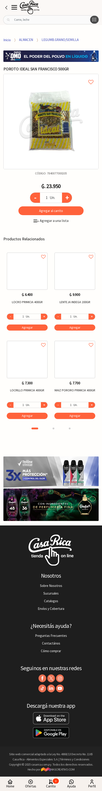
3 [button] (69, 428)
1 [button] (35, 428)
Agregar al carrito (51, 211)
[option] (51, 121)
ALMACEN (26, 40)
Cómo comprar (51, 651)
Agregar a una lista (51, 220)
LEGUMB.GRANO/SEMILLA (60, 40)
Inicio (7, 40)
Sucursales (51, 593)
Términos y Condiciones (74, 759)
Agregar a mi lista (51, 77)
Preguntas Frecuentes (51, 635)
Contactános (51, 643)
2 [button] (53, 428)
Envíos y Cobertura (51, 608)
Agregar (27, 327)
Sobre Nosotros (51, 586)
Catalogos (51, 601)
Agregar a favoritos (27, 251)
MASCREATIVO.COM (58, 769)
